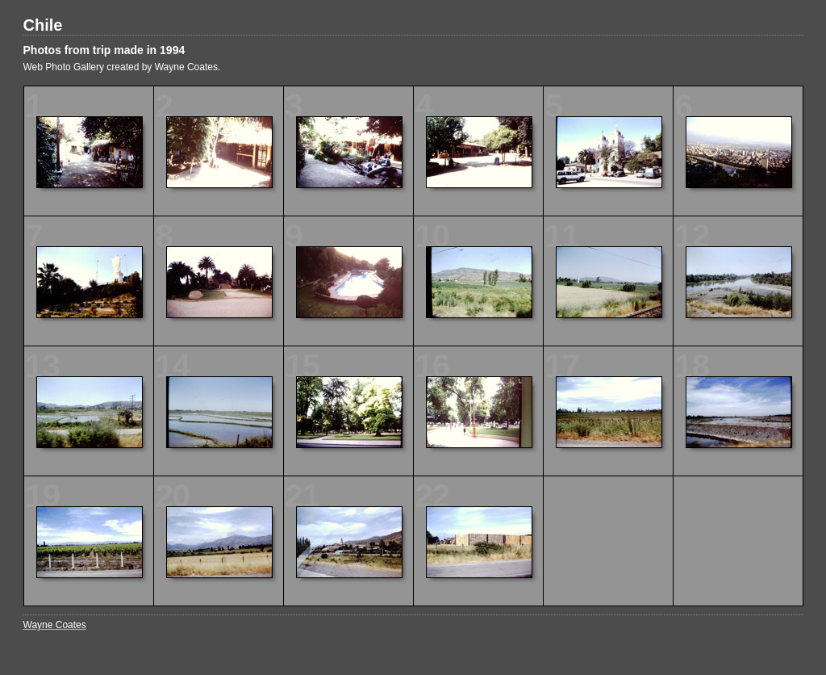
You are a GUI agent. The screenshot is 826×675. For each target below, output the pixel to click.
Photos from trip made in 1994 (104, 50)
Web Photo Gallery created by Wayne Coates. (122, 67)
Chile (43, 25)
